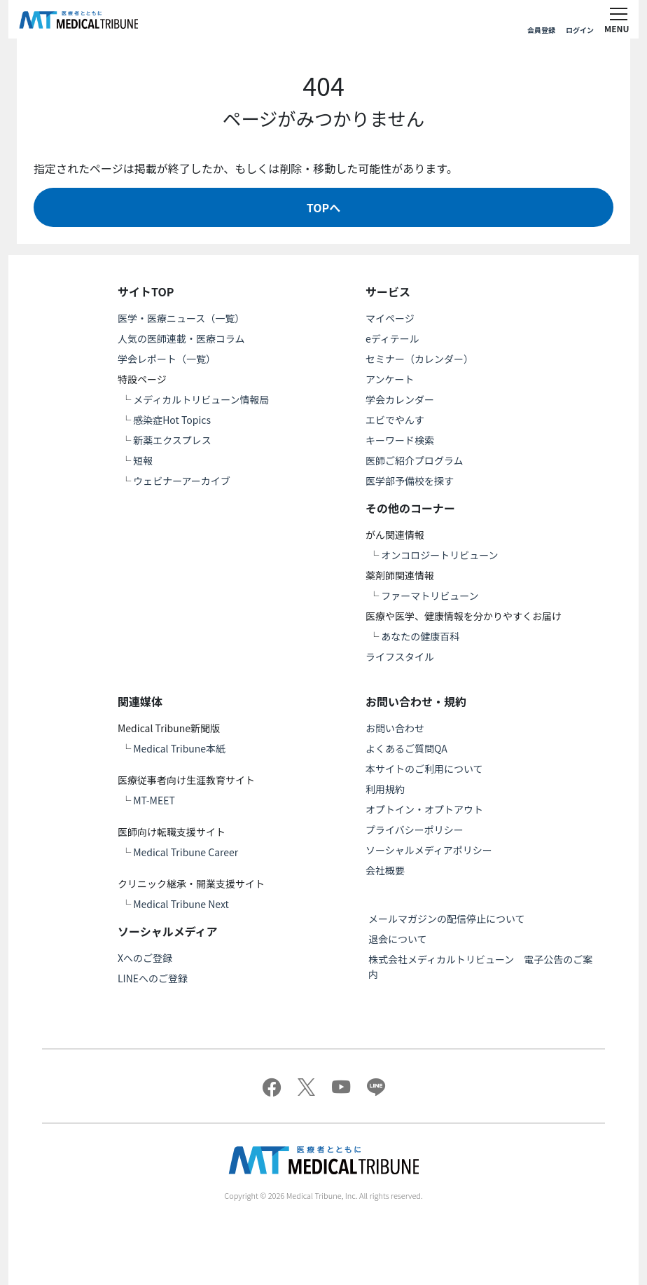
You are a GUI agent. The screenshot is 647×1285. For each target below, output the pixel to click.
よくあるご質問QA (406, 748)
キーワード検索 (400, 440)
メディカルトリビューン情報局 (201, 399)
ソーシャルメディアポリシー (429, 850)
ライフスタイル (400, 657)
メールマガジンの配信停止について (446, 919)
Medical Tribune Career (185, 852)
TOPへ (323, 207)
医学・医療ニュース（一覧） (181, 318)
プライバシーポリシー (415, 830)
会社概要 (385, 870)
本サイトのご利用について (424, 769)
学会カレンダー (400, 399)
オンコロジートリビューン (439, 555)
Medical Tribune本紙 (179, 748)
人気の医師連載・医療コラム (181, 338)
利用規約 (385, 789)
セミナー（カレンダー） (419, 359)
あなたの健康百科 (420, 636)
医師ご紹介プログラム (415, 460)
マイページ (390, 318)
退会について (397, 939)
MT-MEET (154, 800)
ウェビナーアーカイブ (181, 481)
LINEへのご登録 (153, 978)
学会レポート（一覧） (167, 359)
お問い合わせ (395, 728)
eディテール (392, 338)
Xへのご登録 (145, 958)
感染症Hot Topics (172, 420)
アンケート (390, 379)
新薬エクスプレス (172, 440)
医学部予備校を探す (410, 481)
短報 (143, 460)
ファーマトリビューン (429, 596)
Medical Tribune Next (181, 904)
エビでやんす (395, 420)
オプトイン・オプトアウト (424, 809)
